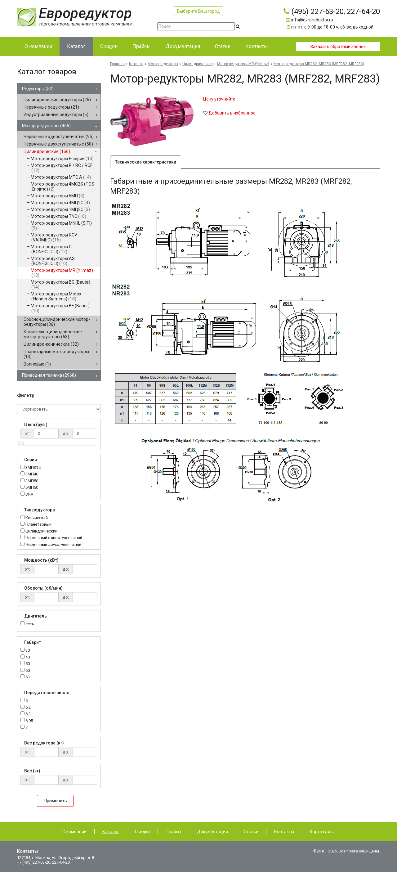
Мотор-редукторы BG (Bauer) (60, 285)
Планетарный (38, 525)
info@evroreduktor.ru (312, 19)
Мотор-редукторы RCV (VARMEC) (54, 237)
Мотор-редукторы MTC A (61, 177)
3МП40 (31, 474)
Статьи (251, 831)
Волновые (37, 364)
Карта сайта (322, 831)
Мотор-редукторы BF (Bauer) (60, 308)
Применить (55, 800)
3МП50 (31, 481)
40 (27, 657)
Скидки (142, 831)
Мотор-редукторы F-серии (62, 158)
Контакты (284, 831)
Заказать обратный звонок (338, 46)
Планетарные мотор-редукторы (56, 354)
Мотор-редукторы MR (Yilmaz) (62, 273)
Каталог (136, 64)
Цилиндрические (47, 151)
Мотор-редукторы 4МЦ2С (60, 202)
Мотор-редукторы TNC (58, 216)
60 (27, 671)
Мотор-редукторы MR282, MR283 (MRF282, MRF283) (319, 64)
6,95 (29, 721)
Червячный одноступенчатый (53, 538)
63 (27, 677)
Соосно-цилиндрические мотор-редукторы (57, 322)
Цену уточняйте (219, 99)
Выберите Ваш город (198, 11)
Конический (36, 518)
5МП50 (31, 488)
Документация (212, 831)
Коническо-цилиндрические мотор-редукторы (53, 334)
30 (27, 651)
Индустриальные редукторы (56, 114)
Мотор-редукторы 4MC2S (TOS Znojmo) (62, 186)
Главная (117, 64)
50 (27, 664)
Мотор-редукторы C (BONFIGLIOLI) (51, 249)
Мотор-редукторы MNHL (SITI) (61, 226)
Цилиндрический (41, 531)
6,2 (28, 708)
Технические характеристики (145, 162)
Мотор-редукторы (46, 125)
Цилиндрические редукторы (57, 99)
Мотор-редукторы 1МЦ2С (60, 209)
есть (29, 624)
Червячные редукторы (51, 107)
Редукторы (38, 88)
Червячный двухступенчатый (53, 545)
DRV (29, 494)
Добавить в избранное (232, 112)
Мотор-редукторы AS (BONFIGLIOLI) (53, 261)
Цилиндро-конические (51, 344)
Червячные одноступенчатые (59, 136)
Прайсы (173, 831)
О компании (74, 831)
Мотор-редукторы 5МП (57, 195)
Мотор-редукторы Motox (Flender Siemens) (56, 296)
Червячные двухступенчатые (58, 144)
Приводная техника (49, 375)
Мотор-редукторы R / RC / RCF (61, 168)
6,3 (28, 714)
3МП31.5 (33, 468)
